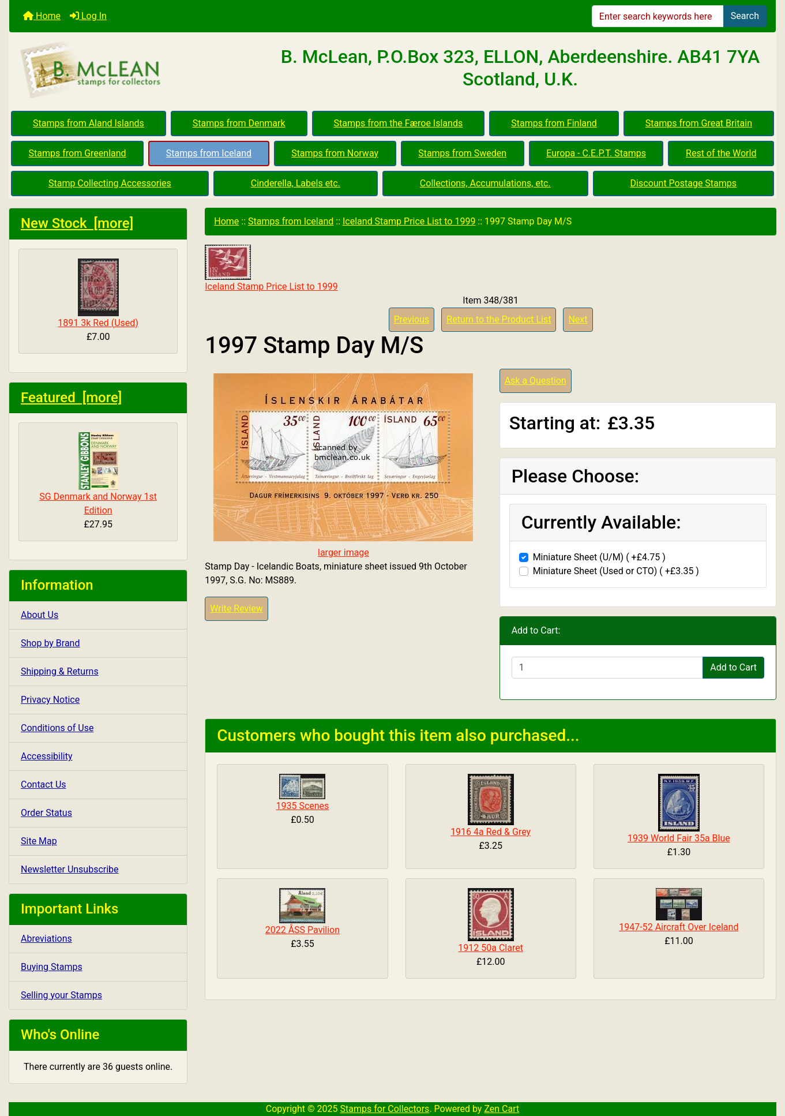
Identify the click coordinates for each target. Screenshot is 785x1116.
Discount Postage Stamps (683, 183)
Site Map (39, 841)
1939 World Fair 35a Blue (679, 838)
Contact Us (43, 784)
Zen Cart (501, 1108)
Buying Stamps (51, 966)
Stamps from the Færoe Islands (398, 123)
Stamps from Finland (554, 123)
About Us (39, 614)
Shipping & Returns (60, 671)
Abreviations (46, 938)
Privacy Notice (50, 699)
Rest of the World (721, 153)
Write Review (236, 608)
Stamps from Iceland (208, 153)
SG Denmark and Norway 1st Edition (98, 474)
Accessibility (47, 756)
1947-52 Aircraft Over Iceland (678, 927)
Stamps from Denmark (239, 123)
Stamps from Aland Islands (88, 123)
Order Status (46, 812)
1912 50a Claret (490, 947)
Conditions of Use (57, 727)
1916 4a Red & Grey (490, 831)
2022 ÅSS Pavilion (302, 929)
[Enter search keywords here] (658, 16)
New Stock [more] (77, 223)
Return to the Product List (498, 319)
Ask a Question (535, 380)
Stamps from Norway (334, 153)
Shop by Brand (50, 643)
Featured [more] (71, 398)
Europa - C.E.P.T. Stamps (596, 153)
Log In (88, 15)
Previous (412, 319)
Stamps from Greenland (77, 153)
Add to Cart (733, 667)
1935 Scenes (302, 805)
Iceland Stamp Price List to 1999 (409, 221)
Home (42, 15)
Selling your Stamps (61, 995)
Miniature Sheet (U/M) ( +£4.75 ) (599, 557)
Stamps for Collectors (385, 1108)
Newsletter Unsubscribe (70, 869)
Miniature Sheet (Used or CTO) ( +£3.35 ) (616, 571)
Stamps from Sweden (462, 153)
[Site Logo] (137, 70)
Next (577, 319)
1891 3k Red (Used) (98, 293)
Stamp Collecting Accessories (109, 183)
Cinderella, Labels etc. (295, 183)
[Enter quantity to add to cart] (608, 668)
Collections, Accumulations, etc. (485, 183)
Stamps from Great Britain (698, 123)
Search (745, 15)
